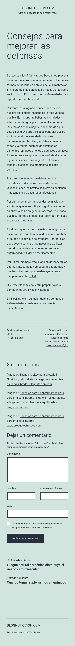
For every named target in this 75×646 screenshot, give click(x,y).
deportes (12, 183)
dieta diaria (24, 112)
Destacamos (50, 334)
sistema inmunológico (57, 345)
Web (9, 506)
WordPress (34, 632)
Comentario (14, 453)
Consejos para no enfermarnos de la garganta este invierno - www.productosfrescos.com (35, 420)
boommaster (17, 337)
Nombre (12, 488)
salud (32, 276)
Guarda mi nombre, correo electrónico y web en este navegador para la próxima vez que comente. (37, 525)
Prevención (62, 334)
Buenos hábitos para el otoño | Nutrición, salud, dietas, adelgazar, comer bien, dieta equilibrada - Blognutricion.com (35, 379)
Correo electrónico (51, 488)
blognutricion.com (37, 8)
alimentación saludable (56, 341)
